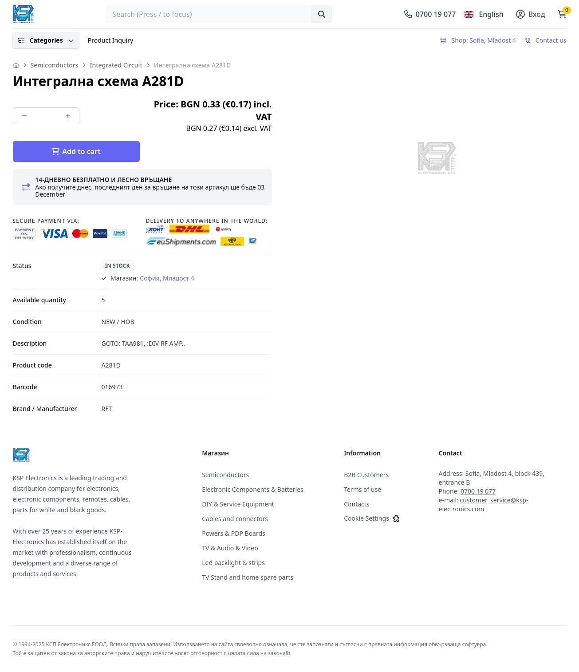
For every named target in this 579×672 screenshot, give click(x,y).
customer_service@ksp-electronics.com (483, 504)
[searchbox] (218, 14)
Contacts (356, 504)
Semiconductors (55, 65)
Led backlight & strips (233, 562)
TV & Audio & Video (230, 548)
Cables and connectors (235, 518)
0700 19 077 (478, 491)
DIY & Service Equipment (238, 504)
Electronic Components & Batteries (252, 489)
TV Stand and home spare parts (247, 577)
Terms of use (362, 489)
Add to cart (75, 151)
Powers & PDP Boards (233, 533)
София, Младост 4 (167, 278)
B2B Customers (366, 474)
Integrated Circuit (116, 65)
